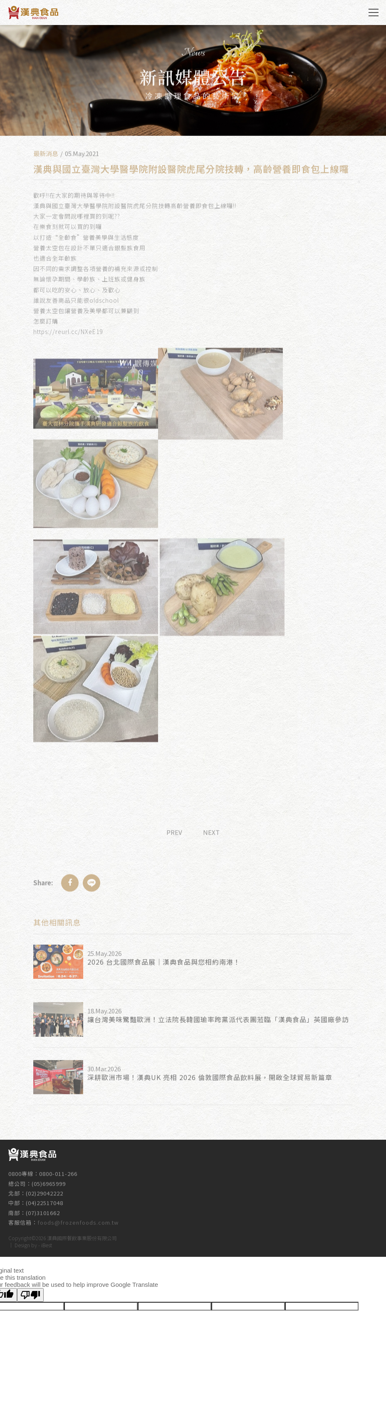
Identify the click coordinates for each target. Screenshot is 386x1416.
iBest (46, 1243)
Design (22, 1243)
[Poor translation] (30, 1295)
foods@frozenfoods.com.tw (78, 1218)
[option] (193, 80)
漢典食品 (33, 12)
